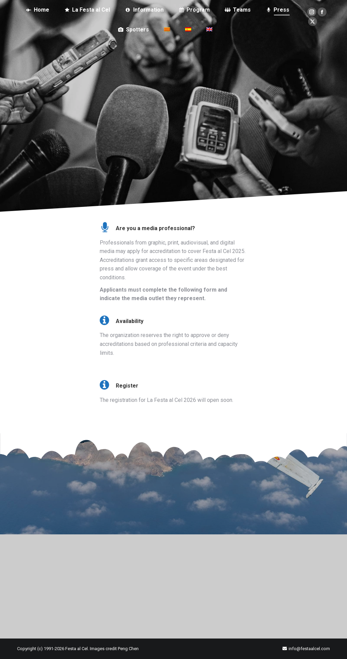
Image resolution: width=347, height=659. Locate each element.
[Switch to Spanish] (188, 29)
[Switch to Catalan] (167, 29)
